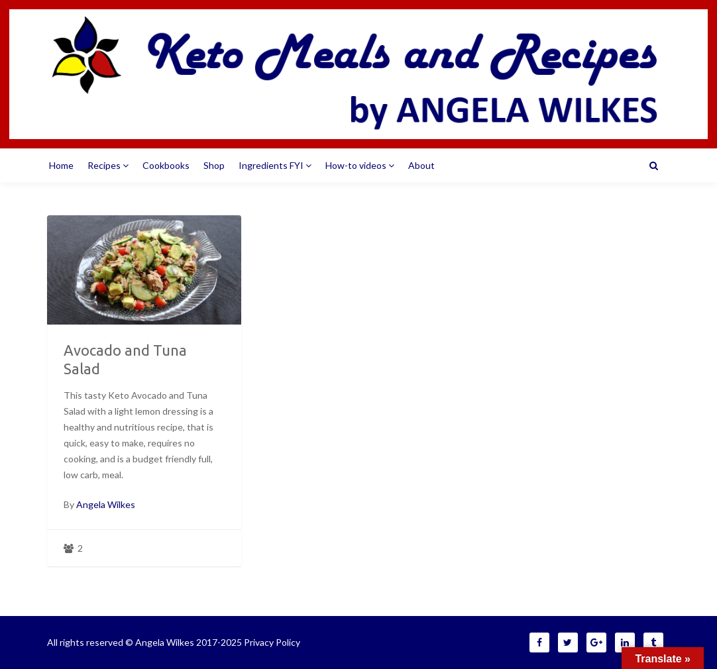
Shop (214, 165)
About (421, 165)
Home (61, 165)
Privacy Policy (272, 642)
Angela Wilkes (105, 504)
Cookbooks (166, 165)
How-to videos (359, 165)
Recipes (108, 165)
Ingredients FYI (275, 165)
